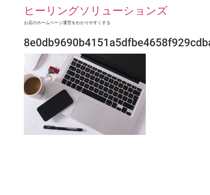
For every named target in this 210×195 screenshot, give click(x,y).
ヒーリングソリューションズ (96, 10)
